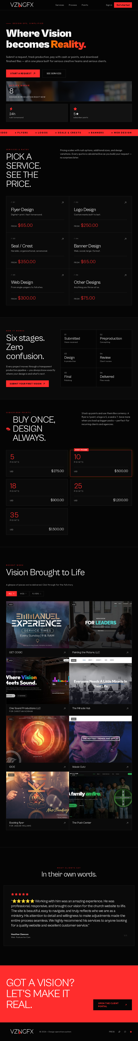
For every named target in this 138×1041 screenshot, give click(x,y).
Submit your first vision (27, 383)
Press (112, 1032)
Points (85, 5)
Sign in (109, 5)
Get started (123, 5)
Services (60, 5)
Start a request (23, 73)
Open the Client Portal (112, 1005)
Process (73, 5)
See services (54, 73)
